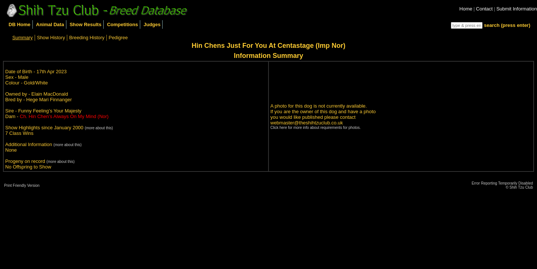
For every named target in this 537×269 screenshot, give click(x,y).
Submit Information (516, 9)
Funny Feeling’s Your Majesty (50, 111)
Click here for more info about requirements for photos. (315, 128)
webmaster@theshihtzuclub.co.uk (306, 123)
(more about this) (99, 128)
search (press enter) (507, 25)
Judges (152, 24)
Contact (484, 9)
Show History (51, 37)
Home (465, 9)
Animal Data (50, 24)
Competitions (122, 24)
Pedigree (118, 37)
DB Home (20, 24)
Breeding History (87, 37)
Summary (22, 37)
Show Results (85, 24)
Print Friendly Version (22, 185)
